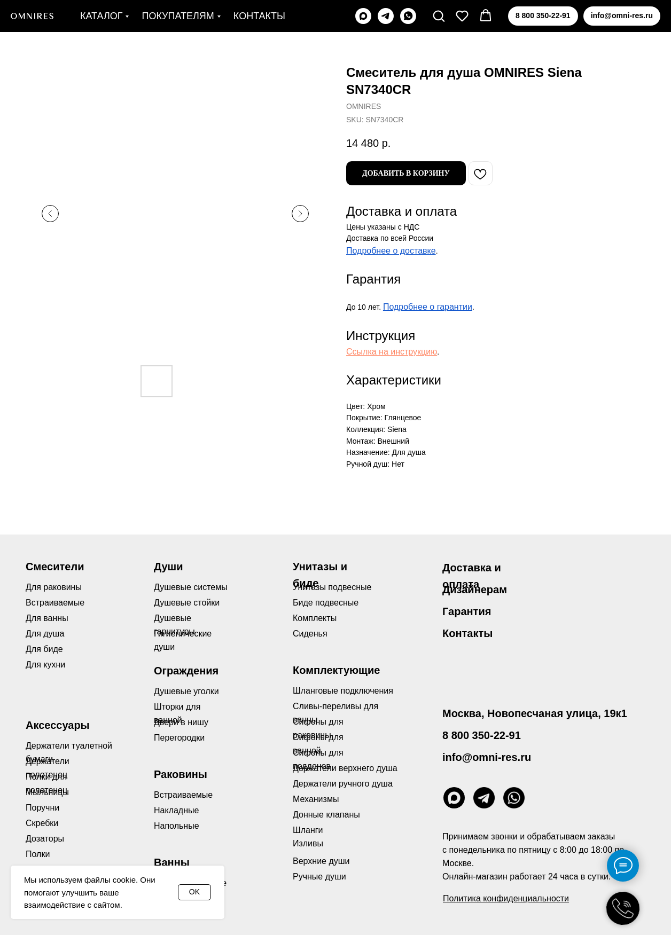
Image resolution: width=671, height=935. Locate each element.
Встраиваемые (183, 794)
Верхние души (321, 861)
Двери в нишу (181, 722)
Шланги (308, 830)
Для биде (44, 649)
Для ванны (47, 618)
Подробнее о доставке (391, 250)
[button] (438, 15)
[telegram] (386, 16)
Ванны (172, 862)
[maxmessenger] (363, 16)
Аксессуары (58, 725)
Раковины (180, 774)
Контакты (259, 16)
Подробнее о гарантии (427, 306)
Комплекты (315, 618)
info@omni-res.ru (486, 757)
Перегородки (179, 737)
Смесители (55, 566)
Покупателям (178, 16)
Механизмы (316, 799)
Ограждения (186, 671)
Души (168, 566)
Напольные (176, 825)
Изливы (308, 843)
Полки (38, 854)
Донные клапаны (326, 814)
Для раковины (54, 587)
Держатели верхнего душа (345, 768)
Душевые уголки (186, 691)
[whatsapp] (408, 16)
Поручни (42, 807)
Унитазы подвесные (332, 587)
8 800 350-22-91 (481, 735)
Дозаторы (45, 838)
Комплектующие (336, 670)
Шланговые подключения (343, 690)
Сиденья (310, 633)
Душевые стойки (187, 602)
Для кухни (45, 664)
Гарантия (466, 611)
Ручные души (319, 876)
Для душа (45, 633)
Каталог (101, 16)
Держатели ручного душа (343, 783)
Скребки (42, 823)
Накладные (176, 810)
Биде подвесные (325, 602)
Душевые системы (191, 587)
